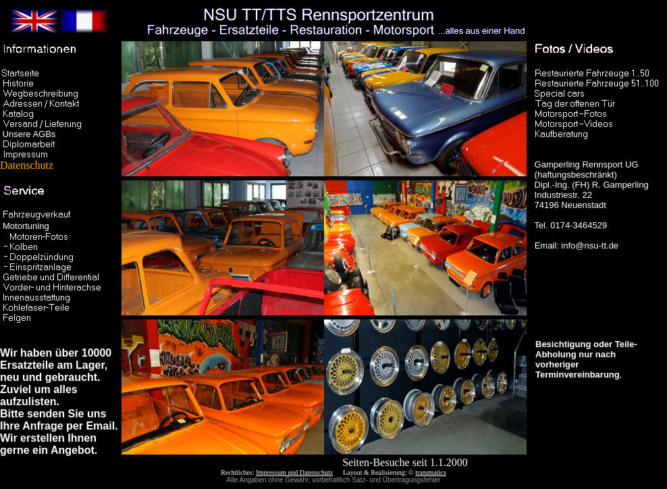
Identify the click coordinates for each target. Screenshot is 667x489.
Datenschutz (50, 160)
